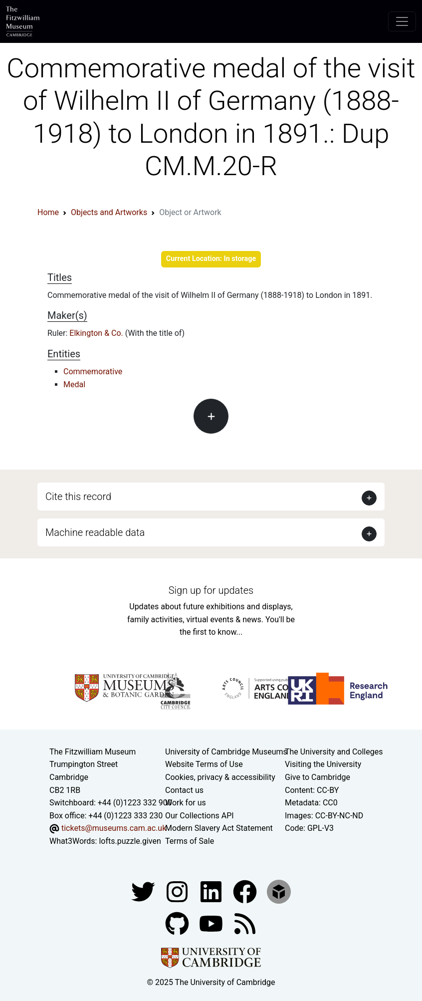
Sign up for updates (211, 590)
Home (48, 212)
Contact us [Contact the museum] (184, 790)
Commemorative (92, 371)
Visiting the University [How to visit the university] (323, 764)
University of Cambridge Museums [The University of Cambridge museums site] (226, 751)
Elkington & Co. (97, 333)
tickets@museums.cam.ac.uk (113, 828)
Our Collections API (199, 815)
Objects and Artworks (109, 212)
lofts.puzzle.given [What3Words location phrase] (130, 841)
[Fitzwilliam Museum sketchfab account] (279, 891)
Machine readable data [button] (95, 532)
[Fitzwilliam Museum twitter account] (144, 891)
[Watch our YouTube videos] (212, 923)
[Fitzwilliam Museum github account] (178, 923)
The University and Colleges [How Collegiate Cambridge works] (334, 751)
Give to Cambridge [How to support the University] (317, 777)
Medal (74, 384)
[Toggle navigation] (402, 21)
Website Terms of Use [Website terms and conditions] (204, 764)
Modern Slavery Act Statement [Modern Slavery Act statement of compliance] (219, 828)
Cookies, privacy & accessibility (220, 777)
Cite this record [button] (78, 496)
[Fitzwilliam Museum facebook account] (212, 891)
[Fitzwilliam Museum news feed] (245, 923)
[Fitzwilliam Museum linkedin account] (246, 891)
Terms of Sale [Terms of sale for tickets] (189, 841)
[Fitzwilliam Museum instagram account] (178, 891)
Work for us (185, 802)
